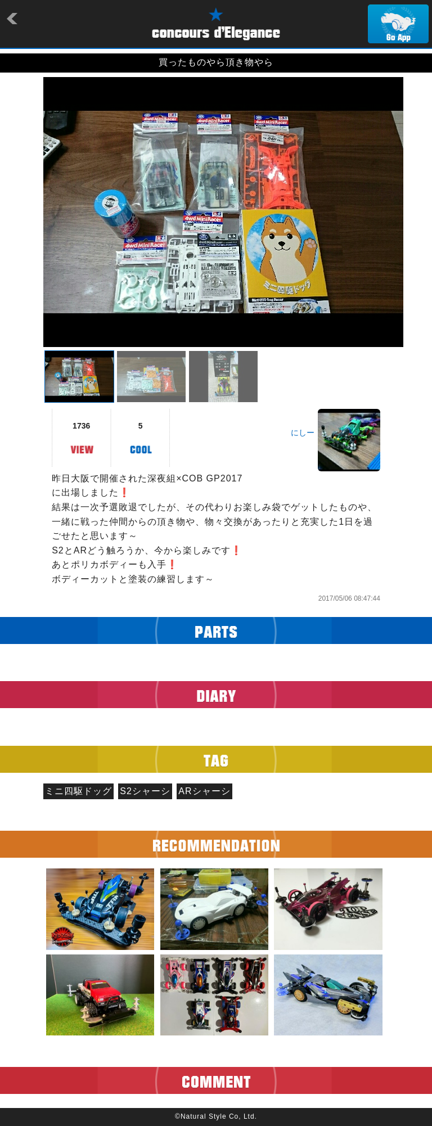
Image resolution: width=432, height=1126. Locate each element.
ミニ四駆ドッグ (78, 791)
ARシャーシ (204, 791)
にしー (302, 432)
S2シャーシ (145, 791)
